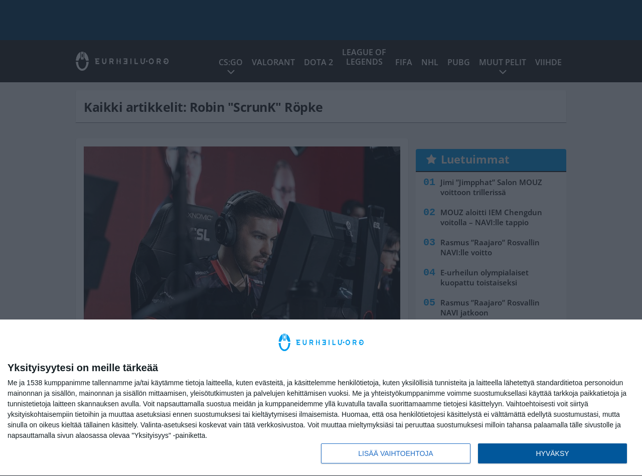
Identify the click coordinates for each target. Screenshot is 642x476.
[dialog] (321, 398)
